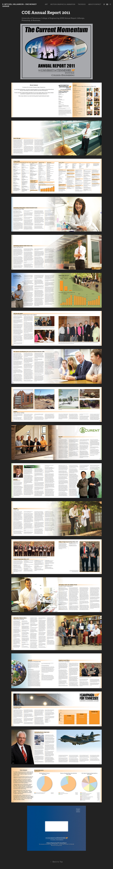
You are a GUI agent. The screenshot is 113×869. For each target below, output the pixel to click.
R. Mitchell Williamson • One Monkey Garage (19, 5)
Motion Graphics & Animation (62, 4)
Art (46, 4)
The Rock (82, 4)
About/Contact (94, 4)
